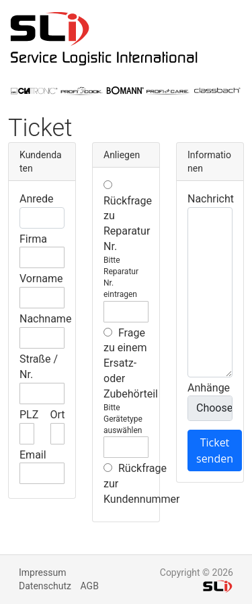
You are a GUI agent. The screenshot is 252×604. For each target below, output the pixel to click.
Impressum (42, 572)
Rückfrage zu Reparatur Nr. (127, 216)
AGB (90, 586)
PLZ (28, 414)
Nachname (45, 318)
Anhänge (208, 387)
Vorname (40, 278)
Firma (33, 239)
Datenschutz (45, 586)
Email (32, 454)
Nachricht (210, 198)
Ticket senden (214, 450)
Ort (57, 414)
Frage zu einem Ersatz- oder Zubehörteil (130, 363)
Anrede (36, 198)
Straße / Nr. (38, 367)
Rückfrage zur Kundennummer (141, 483)
